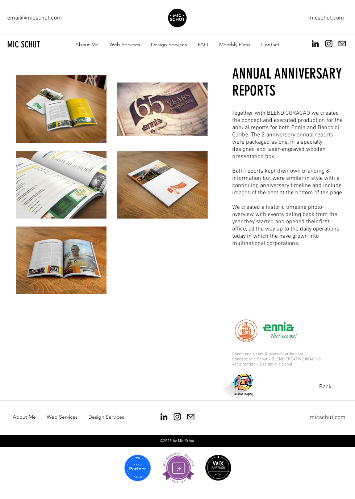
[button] (125, 44)
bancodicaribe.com (285, 354)
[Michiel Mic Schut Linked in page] (315, 43)
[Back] (325, 387)
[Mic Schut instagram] (329, 43)
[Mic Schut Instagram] (177, 417)
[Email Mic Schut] (342, 43)
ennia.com (254, 354)
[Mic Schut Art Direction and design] (164, 417)
